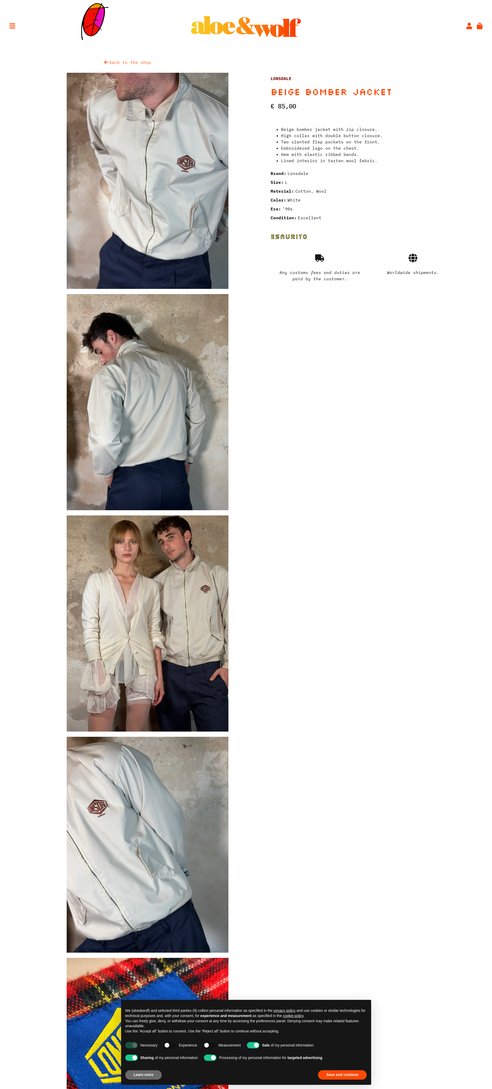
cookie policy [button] (293, 1016)
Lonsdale (281, 78)
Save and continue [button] (342, 1075)
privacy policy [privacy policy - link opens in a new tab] (285, 1010)
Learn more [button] (143, 1075)
